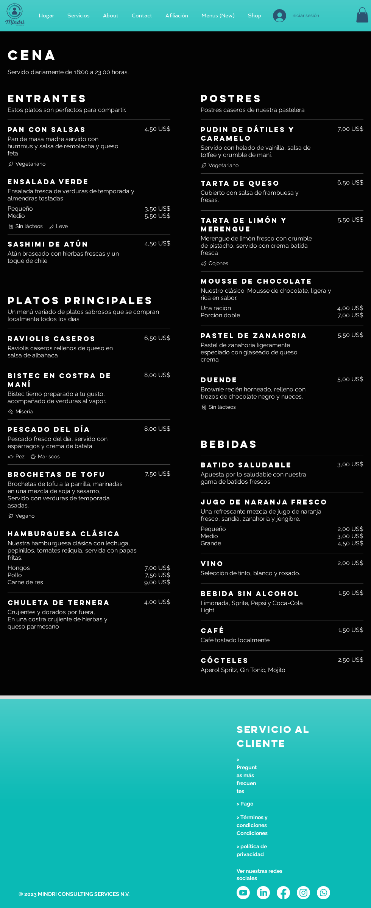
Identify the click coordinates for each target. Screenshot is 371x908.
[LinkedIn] (263, 892)
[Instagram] (303, 892)
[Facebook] (283, 892)
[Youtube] (243, 892)
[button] (362, 15)
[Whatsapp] (323, 892)
